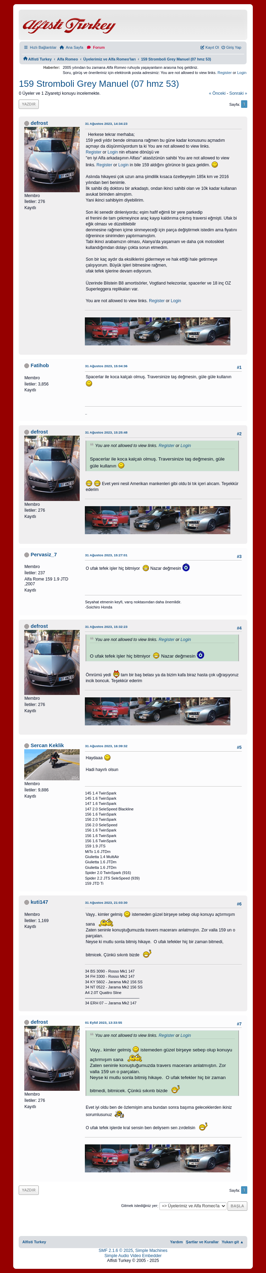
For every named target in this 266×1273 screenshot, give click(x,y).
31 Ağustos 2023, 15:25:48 (106, 432)
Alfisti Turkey (34, 1242)
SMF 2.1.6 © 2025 (116, 1250)
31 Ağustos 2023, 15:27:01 (106, 555)
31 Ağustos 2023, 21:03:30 (106, 902)
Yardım (176, 1242)
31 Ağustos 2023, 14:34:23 (106, 124)
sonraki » (238, 93)
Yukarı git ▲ (232, 1242)
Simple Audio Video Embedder (132, 1255)
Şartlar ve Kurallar (202, 1242)
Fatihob (39, 365)
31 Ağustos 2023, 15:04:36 (106, 366)
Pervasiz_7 (43, 554)
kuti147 (39, 902)
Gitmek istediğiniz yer (139, 1206)
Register (225, 73)
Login (242, 73)
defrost (39, 123)
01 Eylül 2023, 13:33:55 (103, 1022)
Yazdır (28, 103)
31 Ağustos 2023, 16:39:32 (106, 746)
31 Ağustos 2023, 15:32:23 (106, 627)
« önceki (217, 93)
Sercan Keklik (47, 745)
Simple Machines (151, 1250)
